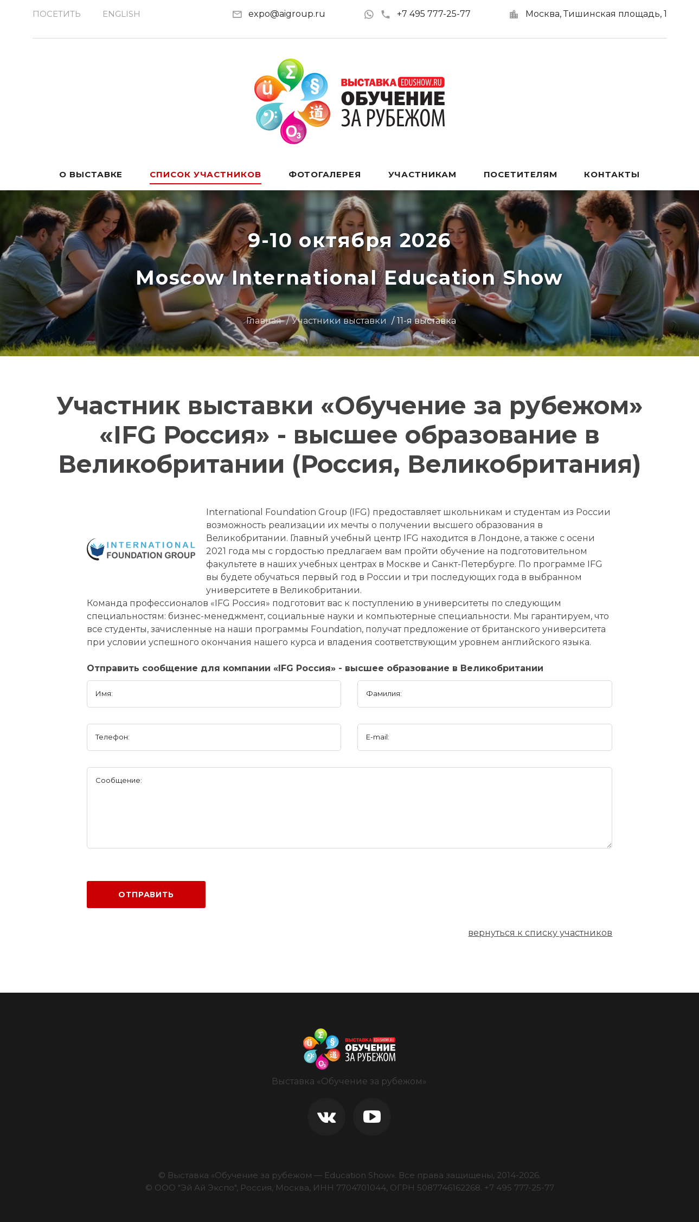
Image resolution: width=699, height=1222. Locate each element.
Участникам (422, 174)
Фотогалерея (324, 174)
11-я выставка (426, 321)
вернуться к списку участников (540, 933)
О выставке (91, 174)
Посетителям (520, 174)
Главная (263, 321)
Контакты (611, 174)
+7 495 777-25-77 (425, 14)
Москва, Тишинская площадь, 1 (596, 14)
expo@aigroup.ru (286, 14)
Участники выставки (339, 321)
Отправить (146, 894)
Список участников (205, 174)
